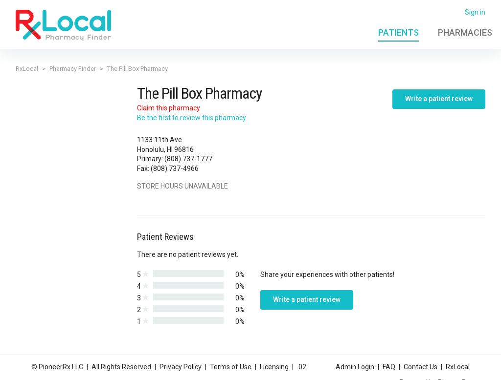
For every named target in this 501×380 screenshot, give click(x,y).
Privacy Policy (180, 367)
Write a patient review (439, 99)
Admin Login (355, 367)
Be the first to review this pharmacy (191, 118)
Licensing (274, 367)
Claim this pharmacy (168, 108)
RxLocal (27, 68)
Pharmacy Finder (72, 68)
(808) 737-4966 (175, 168)
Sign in (475, 12)
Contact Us (420, 367)
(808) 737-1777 (188, 159)
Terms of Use (230, 367)
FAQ (389, 367)
